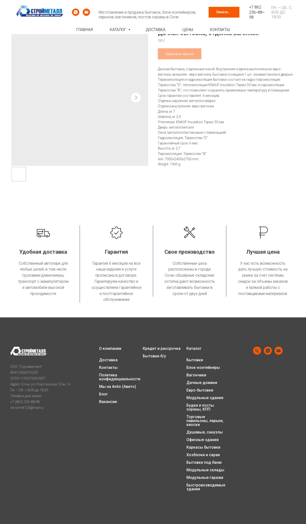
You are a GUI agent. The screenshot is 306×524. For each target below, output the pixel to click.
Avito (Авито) (124, 387)
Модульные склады (205, 470)
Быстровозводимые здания (205, 487)
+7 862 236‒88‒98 (257, 12)
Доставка (155, 29)
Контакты (220, 29)
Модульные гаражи (204, 478)
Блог (103, 394)
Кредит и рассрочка (162, 349)
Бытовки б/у (154, 356)
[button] (224, 12)
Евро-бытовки (199, 390)
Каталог (118, 29)
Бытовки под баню (204, 462)
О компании (110, 349)
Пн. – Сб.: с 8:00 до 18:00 (281, 12)
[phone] (257, 353)
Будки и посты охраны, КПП (200, 407)
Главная (84, 29)
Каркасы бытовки (203, 447)
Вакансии (108, 402)
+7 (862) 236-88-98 (25, 402)
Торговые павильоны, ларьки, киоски (205, 421)
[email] (86, 12)
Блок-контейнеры (203, 368)
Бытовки (194, 360)
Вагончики (196, 375)
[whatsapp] (75, 12)
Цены (188, 29)
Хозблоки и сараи (203, 455)
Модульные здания (204, 398)
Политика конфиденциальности (119, 377)
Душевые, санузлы (204, 432)
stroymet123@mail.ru (27, 408)
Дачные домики (201, 383)
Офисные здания (202, 440)
